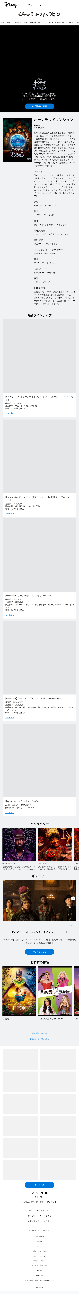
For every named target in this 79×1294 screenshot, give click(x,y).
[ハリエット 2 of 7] (55, 844)
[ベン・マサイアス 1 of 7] (19, 844)
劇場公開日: (38, 125)
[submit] (40, 4)
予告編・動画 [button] (39, 106)
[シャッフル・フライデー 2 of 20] (55, 991)
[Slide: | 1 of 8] (39, 900)
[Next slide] (73, 900)
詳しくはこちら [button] (39, 952)
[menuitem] (30, 4)
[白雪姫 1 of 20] (19, 991)
